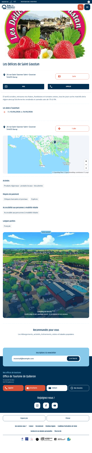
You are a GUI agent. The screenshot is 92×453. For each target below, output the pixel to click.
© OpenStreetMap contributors (73, 172)
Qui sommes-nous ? (21, 426)
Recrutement (39, 426)
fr (67, 7)
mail (23, 86)
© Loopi (86, 172)
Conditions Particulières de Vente (67, 426)
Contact (54, 387)
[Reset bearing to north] (86, 168)
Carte (74, 76)
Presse (68, 418)
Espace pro (24, 418)
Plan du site (58, 431)
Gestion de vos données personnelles (41, 431)
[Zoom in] (86, 161)
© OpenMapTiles (57, 172)
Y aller (74, 128)
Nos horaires (78, 388)
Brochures (33, 387)
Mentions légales (50, 426)
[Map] (46, 155)
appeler (68, 86)
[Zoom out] (86, 164)
